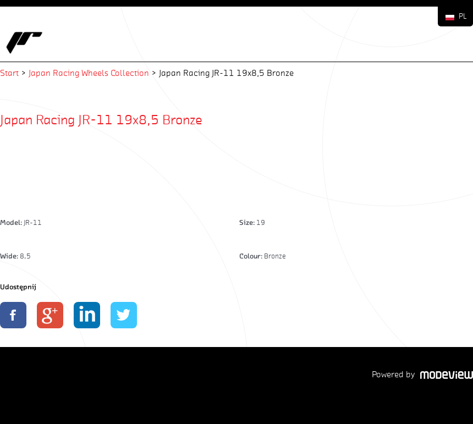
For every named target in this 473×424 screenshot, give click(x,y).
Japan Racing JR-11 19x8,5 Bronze (101, 119)
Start (9, 73)
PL (463, 16)
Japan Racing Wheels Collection (89, 73)
